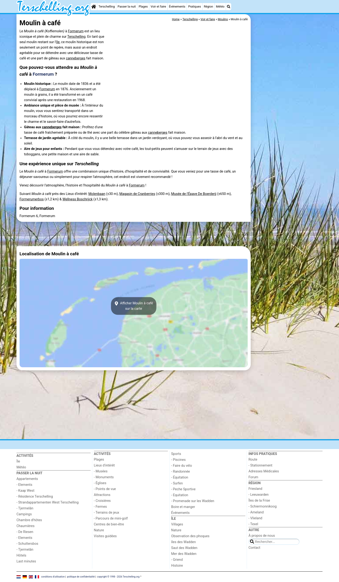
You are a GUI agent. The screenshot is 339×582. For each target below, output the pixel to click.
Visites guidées (105, 536)
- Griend (177, 560)
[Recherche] (228, 6)
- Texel (253, 524)
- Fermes (100, 507)
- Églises (100, 483)
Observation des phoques (190, 536)
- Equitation (179, 495)
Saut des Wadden (184, 548)
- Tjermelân (24, 508)
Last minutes (26, 561)
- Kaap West (25, 491)
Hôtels (21, 555)
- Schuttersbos (27, 544)
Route (253, 460)
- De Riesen (24, 532)
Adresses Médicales (264, 471)
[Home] (93, 6)
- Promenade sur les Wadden (192, 501)
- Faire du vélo (181, 466)
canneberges (75, 58)
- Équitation (179, 477)
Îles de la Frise (259, 501)
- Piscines (178, 460)
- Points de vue (105, 489)
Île (18, 461)
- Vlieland (255, 518)
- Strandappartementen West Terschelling (47, 502)
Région (208, 6)
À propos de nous (262, 536)
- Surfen (177, 483)
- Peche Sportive (183, 489)
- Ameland (256, 512)
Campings (24, 514)
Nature (99, 530)
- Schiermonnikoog (263, 506)
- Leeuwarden (259, 495)
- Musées (101, 471)
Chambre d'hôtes (29, 520)
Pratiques (194, 6)
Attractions (102, 495)
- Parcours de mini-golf (111, 518)
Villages (177, 524)
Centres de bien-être (109, 524)
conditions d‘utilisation (53, 576)
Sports (176, 454)
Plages (143, 6)
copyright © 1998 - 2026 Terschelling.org (118, 576)
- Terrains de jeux (106, 513)
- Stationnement (260, 465)
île (58, 42)
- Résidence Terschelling (34, 497)
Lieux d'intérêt (104, 465)
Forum (253, 477)
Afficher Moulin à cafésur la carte (133, 306)
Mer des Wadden (184, 554)
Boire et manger (183, 507)
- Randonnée (180, 472)
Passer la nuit (127, 6)
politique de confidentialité (81, 576)
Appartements (27, 479)
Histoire (177, 566)
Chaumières (25, 526)
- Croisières (102, 501)
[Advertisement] (287, 122)
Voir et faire (158, 6)
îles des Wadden (183, 542)
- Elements (24, 485)
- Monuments (104, 477)
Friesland (255, 489)
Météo (220, 6)
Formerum (76, 31)
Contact (254, 548)
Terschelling (107, 6)
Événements (177, 6)
